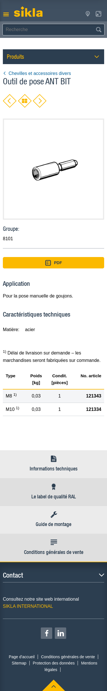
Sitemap (19, 663)
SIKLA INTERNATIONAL (28, 606)
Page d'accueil (22, 657)
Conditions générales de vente (68, 657)
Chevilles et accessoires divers (37, 73)
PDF (53, 263)
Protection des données (54, 663)
